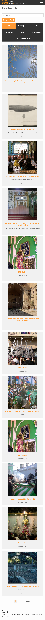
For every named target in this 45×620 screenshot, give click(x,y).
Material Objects (36, 26)
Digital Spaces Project (22, 38)
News (22, 32)
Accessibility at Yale (17, 614)
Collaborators (36, 32)
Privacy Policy (6, 614)
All (9, 26)
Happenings (9, 32)
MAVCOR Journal (22, 26)
